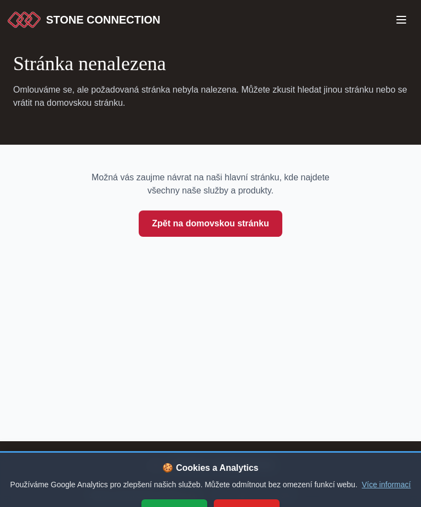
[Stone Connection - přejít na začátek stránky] (210, 465)
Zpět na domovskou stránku (210, 223)
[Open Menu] (401, 19)
